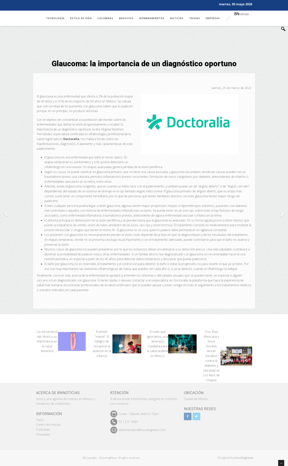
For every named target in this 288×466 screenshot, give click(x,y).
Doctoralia (181, 280)
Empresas (213, 18)
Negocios (126, 18)
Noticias (177, 18)
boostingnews (246, 458)
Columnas (105, 18)
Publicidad (43, 427)
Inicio (39, 417)
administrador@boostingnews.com (142, 427)
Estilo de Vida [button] (81, 18)
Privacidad (43, 432)
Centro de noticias (48, 422)
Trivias (194, 18)
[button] (6, 214)
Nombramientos (151, 18)
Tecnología (55, 18)
